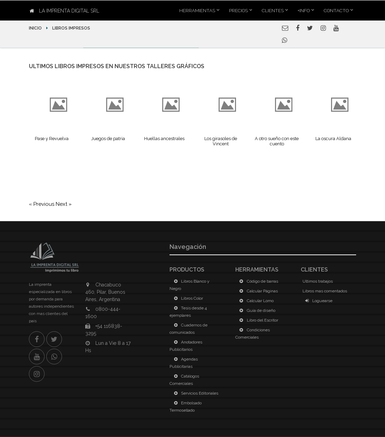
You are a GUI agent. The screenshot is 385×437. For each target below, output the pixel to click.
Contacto (336, 10)
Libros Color (187, 298)
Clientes (273, 10)
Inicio (36, 28)
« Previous (42, 204)
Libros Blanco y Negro (190, 285)
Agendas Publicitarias (184, 363)
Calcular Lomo (255, 300)
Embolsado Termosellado (186, 406)
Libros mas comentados (324, 291)
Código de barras (257, 281)
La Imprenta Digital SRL (64, 11)
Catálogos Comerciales (184, 380)
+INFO (304, 10)
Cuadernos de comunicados (188, 329)
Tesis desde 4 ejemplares (188, 312)
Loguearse (317, 300)
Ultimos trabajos (317, 281)
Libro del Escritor (257, 320)
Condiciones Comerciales (252, 333)
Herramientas (197, 10)
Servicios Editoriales (194, 393)
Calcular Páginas (257, 291)
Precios (238, 10)
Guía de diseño (256, 310)
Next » (64, 204)
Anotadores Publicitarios (186, 346)
